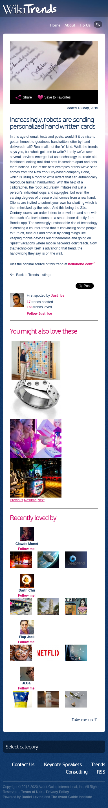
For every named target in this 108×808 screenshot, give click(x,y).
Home (55, 25)
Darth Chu (27, 590)
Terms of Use (31, 792)
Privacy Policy (57, 792)
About (70, 25)
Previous (16, 500)
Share (27, 97)
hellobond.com (80, 264)
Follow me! (27, 549)
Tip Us (85, 25)
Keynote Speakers (63, 764)
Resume (30, 500)
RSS (101, 772)
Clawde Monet (27, 544)
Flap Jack (27, 637)
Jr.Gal (26, 683)
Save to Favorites (57, 97)
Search (98, 24)
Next (41, 500)
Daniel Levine (32, 797)
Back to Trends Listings (33, 275)
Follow (39, 314)
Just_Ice (57, 295)
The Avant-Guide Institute (71, 797)
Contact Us (23, 764)
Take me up (84, 719)
